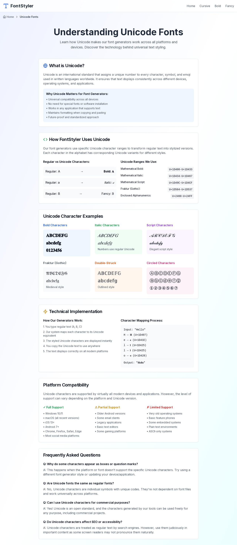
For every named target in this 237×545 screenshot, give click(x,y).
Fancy (229, 6)
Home (191, 6)
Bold (218, 6)
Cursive (205, 6)
